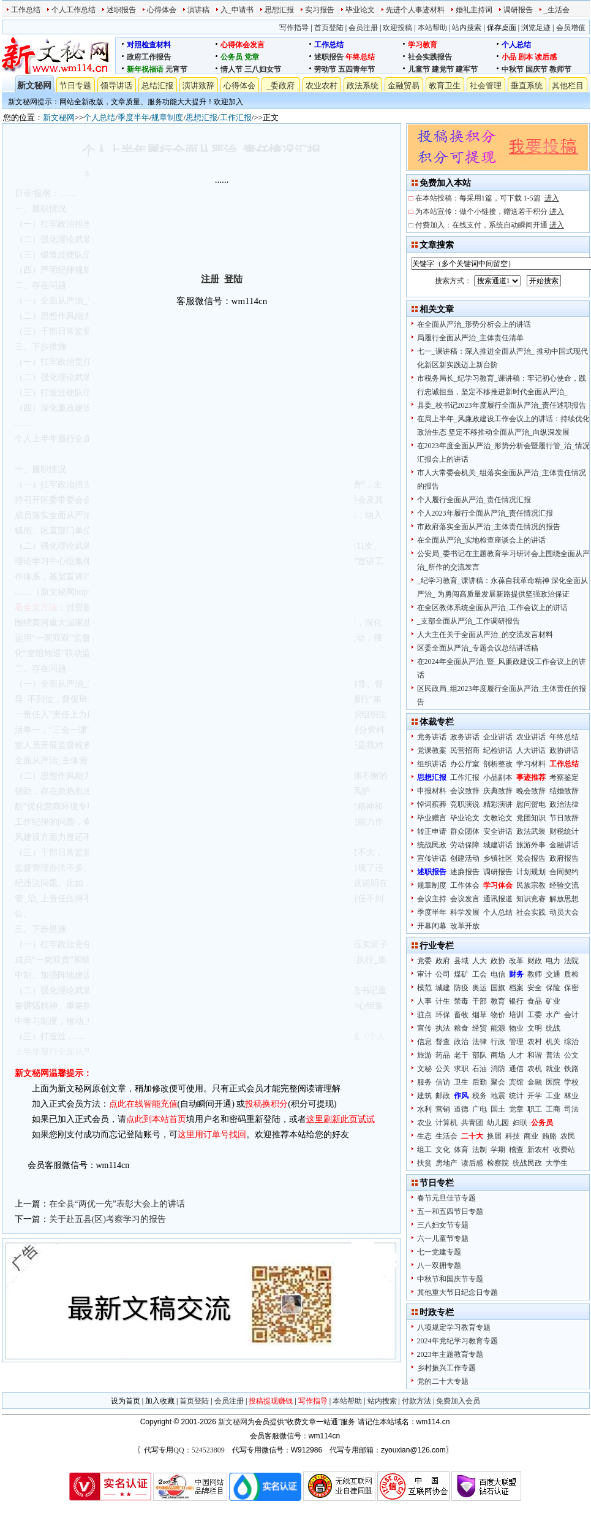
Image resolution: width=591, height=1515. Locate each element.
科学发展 (465, 912)
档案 (516, 987)
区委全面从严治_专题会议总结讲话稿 (477, 648)
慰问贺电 (531, 804)
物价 (498, 1014)
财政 (534, 960)
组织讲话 (431, 764)
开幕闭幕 (431, 926)
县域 (461, 960)
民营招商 (465, 750)
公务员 (231, 57)
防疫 (461, 987)
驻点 (424, 1014)
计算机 (446, 1122)
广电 (479, 1109)
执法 (442, 1028)
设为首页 (125, 1401)
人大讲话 (531, 750)
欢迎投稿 (397, 27)
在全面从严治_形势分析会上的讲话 (474, 324)
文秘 (424, 1068)
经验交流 (564, 885)
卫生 (461, 1082)
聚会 (498, 1082)
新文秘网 (34, 85)
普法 (553, 1055)
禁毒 (461, 1001)
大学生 (557, 1163)
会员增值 (570, 27)
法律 (479, 1041)
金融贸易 (404, 85)
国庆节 (536, 69)
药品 (442, 1055)
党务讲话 (431, 737)
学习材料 (531, 764)
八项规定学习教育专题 (454, 1327)
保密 (571, 987)
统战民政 (431, 845)
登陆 (233, 279)
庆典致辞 (498, 791)
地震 (498, 1095)
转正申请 (431, 831)
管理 (516, 1041)
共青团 (472, 1122)
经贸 (479, 1028)
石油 (479, 1068)
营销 (442, 1109)
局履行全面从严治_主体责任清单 (470, 338)
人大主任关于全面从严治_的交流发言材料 (485, 634)
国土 (498, 1109)
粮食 (461, 1028)
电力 (553, 960)
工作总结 (25, 10)
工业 (553, 1095)
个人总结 (516, 44)
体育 (461, 1149)
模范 (424, 987)
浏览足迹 (536, 27)
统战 (553, 1028)
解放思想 (564, 899)
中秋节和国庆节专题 (450, 1279)
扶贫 (424, 1163)
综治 (571, 1041)
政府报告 (564, 858)
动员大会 (564, 912)
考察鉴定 (564, 777)
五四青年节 (356, 69)
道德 (461, 1109)
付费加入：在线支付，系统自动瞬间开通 (489, 225)
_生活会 (557, 10)
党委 (424, 960)
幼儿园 (498, 1122)
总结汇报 (157, 85)
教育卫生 (445, 85)
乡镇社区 (498, 858)
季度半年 (133, 117)
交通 (553, 974)
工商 (553, 1109)
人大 (479, 960)
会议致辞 (465, 791)
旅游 (424, 1055)
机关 (553, 1041)
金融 (534, 1082)
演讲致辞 (198, 85)
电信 (498, 974)
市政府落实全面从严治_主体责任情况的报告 (488, 526)
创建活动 (465, 858)
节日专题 (75, 85)
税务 (479, 1095)
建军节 (467, 69)
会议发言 (465, 899)
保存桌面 (501, 27)
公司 (442, 974)
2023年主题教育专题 (450, 1354)
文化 (442, 1149)
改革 (516, 960)
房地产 (446, 1163)
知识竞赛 (531, 899)
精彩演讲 (498, 804)
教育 (498, 1001)
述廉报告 (465, 872)
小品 (509, 57)
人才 (516, 1055)
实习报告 (319, 10)
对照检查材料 (149, 44)
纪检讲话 (498, 750)
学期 (498, 1149)
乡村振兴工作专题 (446, 1368)
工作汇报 (236, 117)
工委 (534, 1014)
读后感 (546, 57)
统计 (516, 1095)
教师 (534, 974)
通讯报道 (498, 899)
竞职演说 (465, 804)
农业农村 (321, 85)
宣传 (424, 1028)
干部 (479, 1001)
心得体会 (161, 10)
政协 (498, 960)
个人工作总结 (73, 10)
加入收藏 (160, 1401)
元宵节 (176, 69)
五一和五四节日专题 (450, 1211)
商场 (498, 1055)
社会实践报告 (430, 57)
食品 (534, 1001)
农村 (534, 1041)
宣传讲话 (431, 858)
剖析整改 (498, 764)
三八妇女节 (262, 69)
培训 (516, 1014)
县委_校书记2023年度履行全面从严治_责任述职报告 (501, 405)
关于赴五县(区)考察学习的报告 (107, 1219)
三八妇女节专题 (443, 1225)
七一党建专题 (439, 1252)
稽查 (516, 1149)
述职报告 (121, 10)
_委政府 (280, 85)
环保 (442, 1014)
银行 (516, 1001)
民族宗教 (531, 885)
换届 (494, 1136)
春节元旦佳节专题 (446, 1198)
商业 (531, 1136)
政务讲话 (465, 737)
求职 (461, 1068)
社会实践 (531, 912)
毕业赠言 (431, 818)
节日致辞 (564, 818)
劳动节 (325, 69)
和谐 (534, 1055)
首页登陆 (329, 27)
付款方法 (416, 1401)
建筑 (424, 1095)
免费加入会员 (458, 1401)
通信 (516, 1068)
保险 (553, 987)
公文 (571, 1055)
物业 (516, 1028)
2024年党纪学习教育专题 (457, 1341)
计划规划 (531, 872)
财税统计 (564, 831)
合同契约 (564, 872)
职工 (534, 1109)
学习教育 (422, 44)
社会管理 (486, 85)
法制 (479, 1149)
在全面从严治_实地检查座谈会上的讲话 (481, 540)
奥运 (479, 987)
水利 (424, 1109)
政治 (461, 1041)
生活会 (446, 1136)
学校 (571, 1082)
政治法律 (564, 804)
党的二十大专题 (443, 1381)
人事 (424, 1001)
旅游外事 (531, 845)
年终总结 (360, 57)
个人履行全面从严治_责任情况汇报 (474, 499)
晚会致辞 (531, 791)
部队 (479, 1055)
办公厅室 (465, 764)
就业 (553, 1068)
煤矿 (461, 974)
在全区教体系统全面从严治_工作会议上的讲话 (492, 607)
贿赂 (549, 1136)
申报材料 (431, 791)
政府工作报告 (149, 57)
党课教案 (431, 750)
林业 (571, 1095)
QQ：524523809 (198, 1450)
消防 (498, 1068)
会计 (571, 1014)
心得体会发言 (242, 44)
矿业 (553, 1001)
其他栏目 (568, 85)
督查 (442, 1041)
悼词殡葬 (431, 804)
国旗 (498, 987)
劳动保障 (465, 845)
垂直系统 (527, 85)
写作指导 (294, 27)
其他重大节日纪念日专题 (457, 1292)
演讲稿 (198, 10)
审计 (424, 974)
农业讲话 (531, 737)
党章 (251, 57)
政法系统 (362, 85)
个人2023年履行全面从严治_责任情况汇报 (485, 513)
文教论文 (498, 818)
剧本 (525, 57)
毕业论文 (360, 10)
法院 (571, 960)
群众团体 (465, 831)
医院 (553, 1082)
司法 (571, 1109)
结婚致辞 (564, 791)
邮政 (442, 1095)
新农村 (538, 1149)
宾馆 (516, 1082)
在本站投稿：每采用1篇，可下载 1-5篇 (487, 198)
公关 (442, 1068)
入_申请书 (237, 10)
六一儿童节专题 (443, 1238)
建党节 (443, 69)
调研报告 (518, 10)
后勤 (479, 1082)
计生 (442, 1001)
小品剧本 (498, 777)
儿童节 (419, 69)
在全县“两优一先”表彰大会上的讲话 (117, 1203)
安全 (534, 987)
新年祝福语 (145, 69)
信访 (442, 1082)
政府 (442, 960)
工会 (479, 974)
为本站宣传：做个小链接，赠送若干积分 (489, 211)
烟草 (479, 1014)
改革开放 (465, 926)
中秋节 (513, 69)
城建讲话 (498, 845)
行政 (498, 1041)
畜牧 (461, 1014)
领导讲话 (116, 85)
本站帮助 (432, 27)
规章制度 (167, 117)
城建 (442, 987)
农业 (424, 1122)
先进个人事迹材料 (415, 10)
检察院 (498, 1163)
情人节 (231, 69)
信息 (424, 1041)
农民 (567, 1136)
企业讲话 (498, 737)
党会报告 (531, 858)
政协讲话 (564, 750)
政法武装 (531, 831)
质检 (571, 974)
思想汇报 (279, 10)
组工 (424, 1149)
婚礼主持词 (474, 10)
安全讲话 (498, 831)
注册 (210, 279)
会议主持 (431, 899)
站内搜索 (466, 27)
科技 (512, 1136)
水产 (553, 1014)
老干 (461, 1055)
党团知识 (531, 818)
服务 (424, 1082)
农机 (534, 1068)
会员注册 (363, 27)
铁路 (571, 1068)
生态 (424, 1136)
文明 (534, 1028)
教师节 (560, 69)
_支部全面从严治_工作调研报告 (468, 621)
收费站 (564, 1149)
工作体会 (465, 885)
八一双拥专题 (439, 1265)
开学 (534, 1095)
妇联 (520, 1122)
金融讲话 (564, 845)
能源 (498, 1028)
